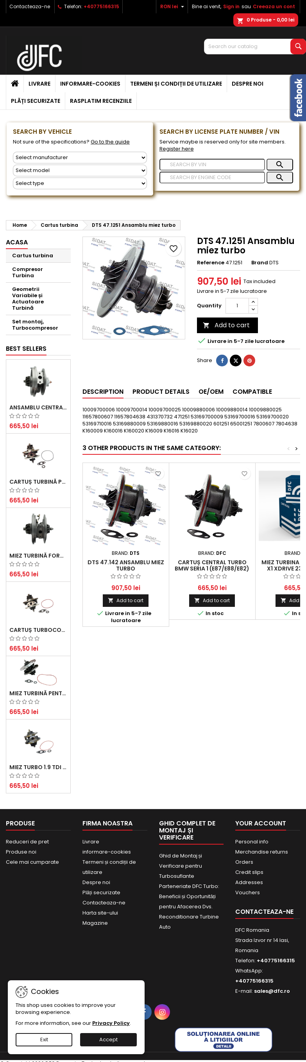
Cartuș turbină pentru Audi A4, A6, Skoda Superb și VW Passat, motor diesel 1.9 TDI (38, 482)
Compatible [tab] (252, 391)
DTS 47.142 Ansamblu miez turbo (126, 565)
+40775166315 (101, 6)
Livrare (39, 84)
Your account (260, 823)
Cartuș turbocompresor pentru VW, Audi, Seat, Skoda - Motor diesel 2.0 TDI (38, 630)
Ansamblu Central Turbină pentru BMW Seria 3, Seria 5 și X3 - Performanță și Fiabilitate (38, 407)
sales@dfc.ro (272, 991)
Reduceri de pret (27, 841)
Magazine (95, 923)
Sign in (231, 6)
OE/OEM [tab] (211, 391)
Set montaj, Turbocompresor (35, 325)
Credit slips (249, 872)
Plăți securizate (35, 101)
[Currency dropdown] (173, 6)
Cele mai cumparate (32, 862)
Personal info (251, 841)
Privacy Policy (111, 1023)
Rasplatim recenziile (101, 101)
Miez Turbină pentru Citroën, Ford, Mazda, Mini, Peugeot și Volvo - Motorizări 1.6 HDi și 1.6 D (38, 693)
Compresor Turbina (27, 272)
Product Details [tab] (161, 391)
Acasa (17, 242)
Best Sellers (26, 348)
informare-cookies (90, 84)
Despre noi (247, 84)
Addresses (249, 882)
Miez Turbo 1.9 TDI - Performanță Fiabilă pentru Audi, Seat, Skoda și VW (38, 767)
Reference (210, 262)
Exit (44, 1039)
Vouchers (247, 892)
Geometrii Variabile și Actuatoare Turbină (28, 298)
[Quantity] (237, 306)
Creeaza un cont (274, 6)
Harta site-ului (100, 913)
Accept (108, 1039)
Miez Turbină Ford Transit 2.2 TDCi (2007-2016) (38, 556)
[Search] (255, 46)
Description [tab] (102, 391)
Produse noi (21, 852)
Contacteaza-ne (29, 6)
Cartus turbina (32, 255)
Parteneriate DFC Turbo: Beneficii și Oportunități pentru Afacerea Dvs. (189, 896)
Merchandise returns (261, 852)
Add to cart (226, 325)
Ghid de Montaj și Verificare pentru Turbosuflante (180, 866)
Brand (259, 262)
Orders (244, 862)
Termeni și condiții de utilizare (176, 84)
